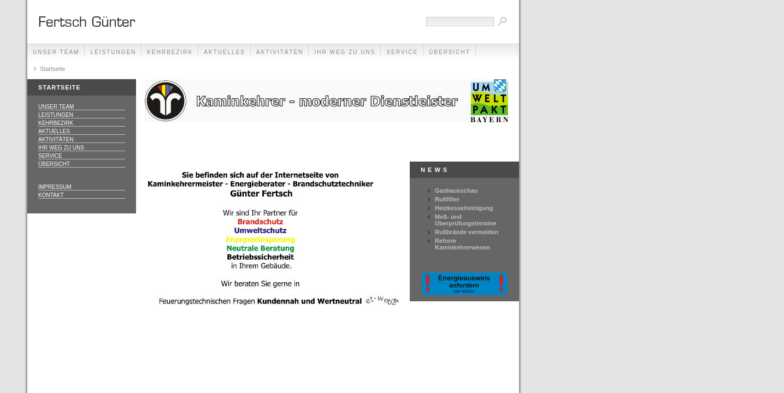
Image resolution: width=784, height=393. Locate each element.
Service (402, 52)
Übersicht (449, 52)
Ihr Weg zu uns (344, 52)
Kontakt (50, 195)
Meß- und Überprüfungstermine (465, 220)
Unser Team (56, 52)
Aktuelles (224, 52)
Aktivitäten (279, 52)
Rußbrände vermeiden (466, 232)
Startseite (52, 69)
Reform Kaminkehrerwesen (462, 244)
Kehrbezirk (170, 52)
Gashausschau (456, 190)
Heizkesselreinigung (464, 208)
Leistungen (113, 52)
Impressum (55, 187)
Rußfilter (447, 199)
